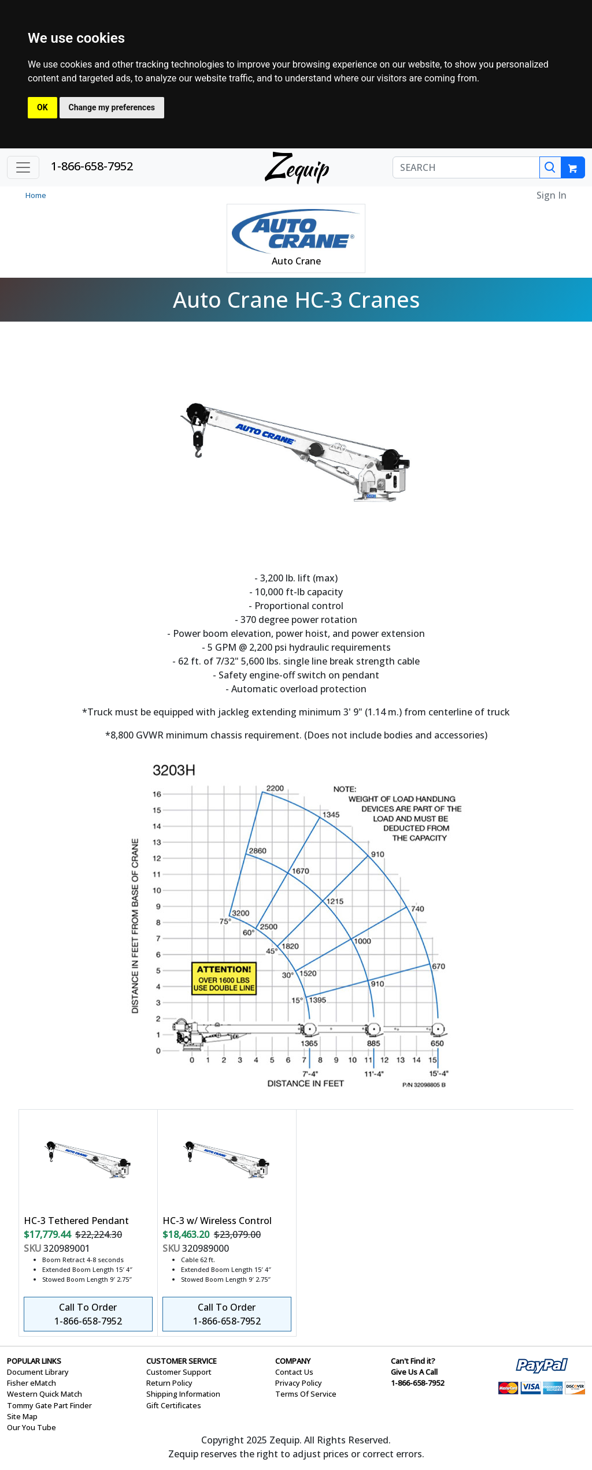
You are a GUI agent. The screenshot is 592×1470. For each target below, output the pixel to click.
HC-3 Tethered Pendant (76, 1220)
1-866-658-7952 (92, 166)
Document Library (38, 1372)
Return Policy (169, 1383)
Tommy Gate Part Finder (49, 1405)
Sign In (551, 195)
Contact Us (294, 1372)
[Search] (550, 167)
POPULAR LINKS (34, 1361)
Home (35, 195)
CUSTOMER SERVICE (181, 1361)
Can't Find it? (413, 1361)
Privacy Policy (298, 1383)
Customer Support (179, 1372)
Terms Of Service (305, 1394)
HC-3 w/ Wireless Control (217, 1220)
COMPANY (292, 1361)
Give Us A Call (414, 1372)
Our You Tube (31, 1427)
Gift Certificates (173, 1405)
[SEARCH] (466, 167)
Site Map (22, 1416)
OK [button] (42, 107)
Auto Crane (296, 261)
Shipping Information (183, 1394)
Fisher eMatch (31, 1383)
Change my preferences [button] (112, 107)
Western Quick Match (44, 1394)
